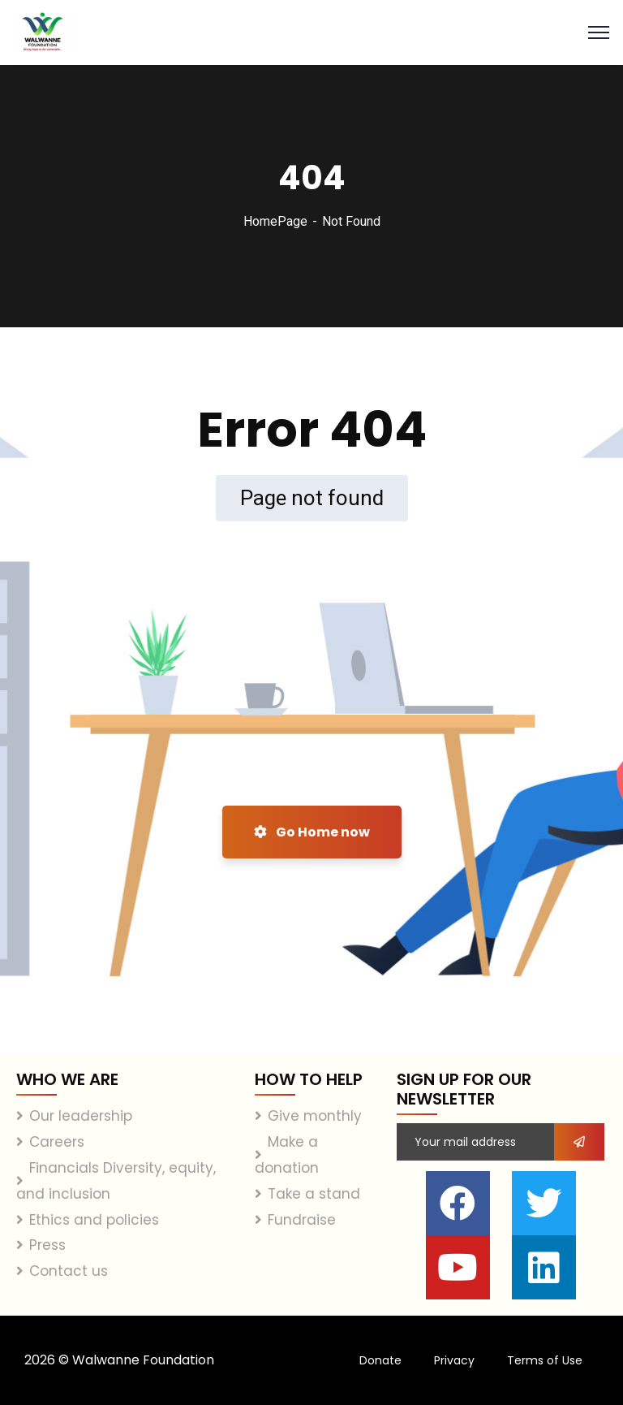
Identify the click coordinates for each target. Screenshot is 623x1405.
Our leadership (80, 1116)
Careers (56, 1142)
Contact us (68, 1271)
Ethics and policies (94, 1220)
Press (47, 1245)
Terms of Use (544, 1360)
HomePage (275, 221)
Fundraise (302, 1220)
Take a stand (314, 1194)
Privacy (454, 1360)
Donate (380, 1360)
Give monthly (315, 1116)
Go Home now (312, 832)
